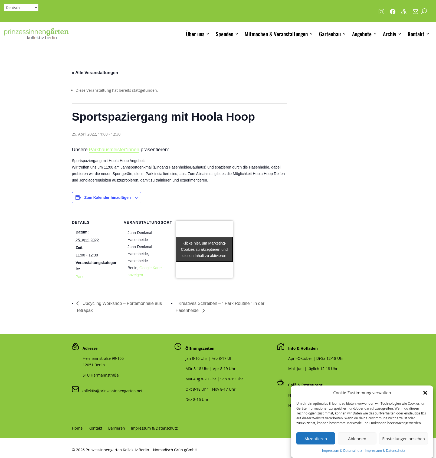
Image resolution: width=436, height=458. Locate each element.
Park (80, 277)
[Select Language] (21, 7)
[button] (425, 398)
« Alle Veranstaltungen (95, 72)
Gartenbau (330, 34)
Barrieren (116, 428)
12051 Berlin (94, 364)
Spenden (224, 34)
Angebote (362, 34)
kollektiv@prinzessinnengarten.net (111, 390)
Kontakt (416, 34)
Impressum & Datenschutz (154, 428)
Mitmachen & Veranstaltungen (276, 34)
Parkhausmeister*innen (114, 149)
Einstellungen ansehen (403, 444)
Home (77, 428)
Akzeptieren (315, 444)
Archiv (389, 34)
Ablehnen (357, 444)
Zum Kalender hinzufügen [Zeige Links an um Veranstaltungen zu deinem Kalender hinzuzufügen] (107, 197)
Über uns (195, 34)
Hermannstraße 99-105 (103, 358)
